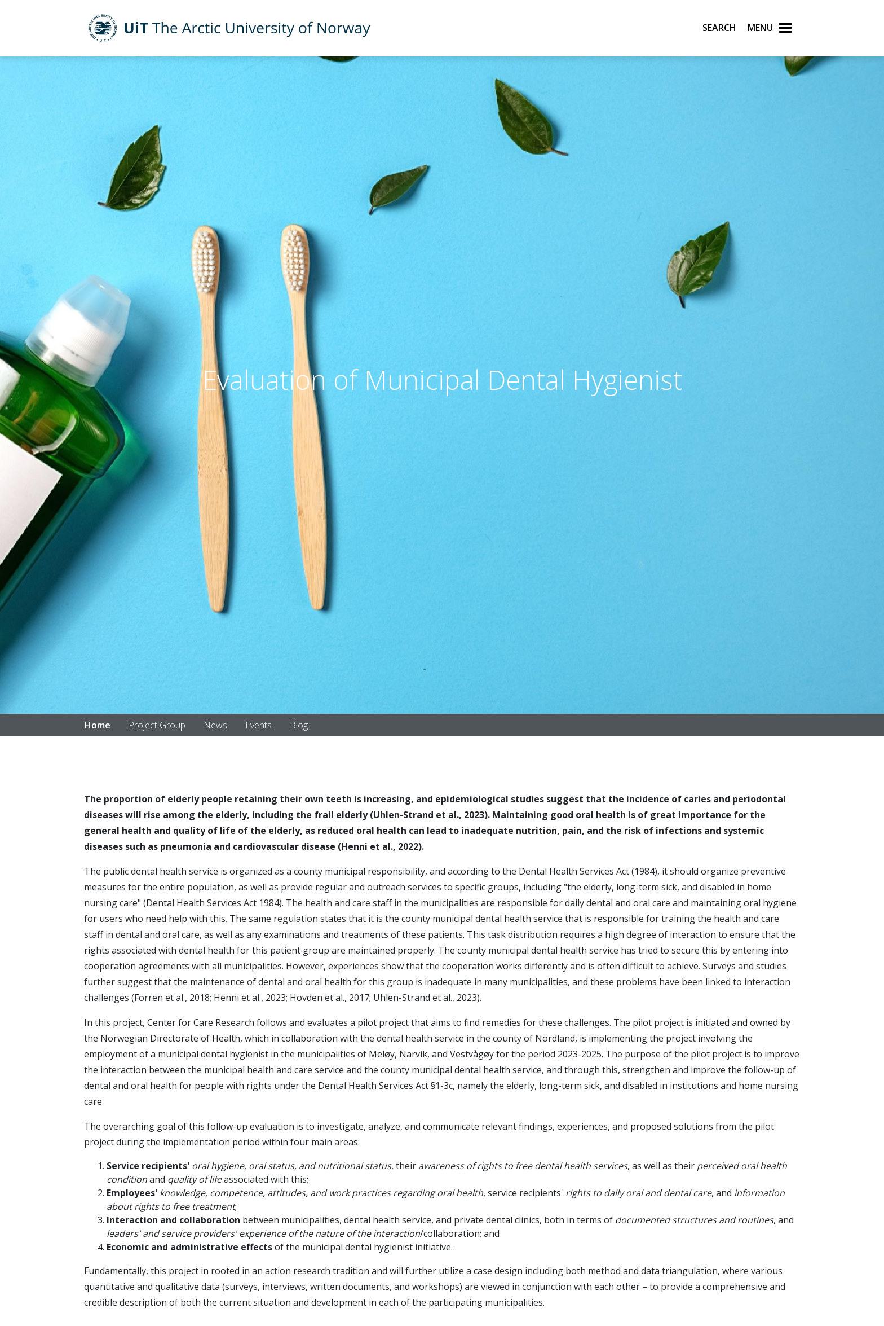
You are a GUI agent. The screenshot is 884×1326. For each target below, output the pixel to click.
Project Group (157, 725)
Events (258, 725)
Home (98, 725)
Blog (299, 725)
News (215, 725)
